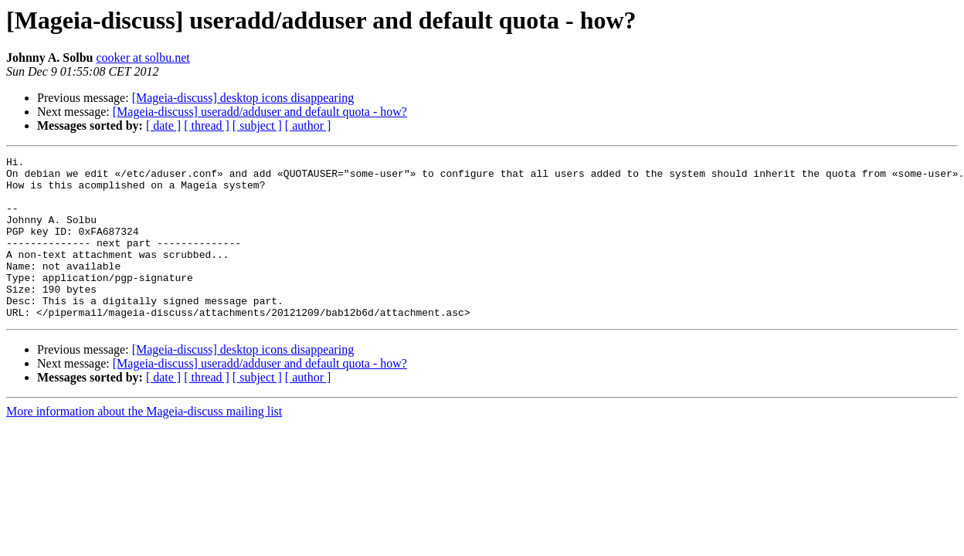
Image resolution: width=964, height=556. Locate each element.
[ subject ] (257, 125)
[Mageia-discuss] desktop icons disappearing (243, 97)
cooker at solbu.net (143, 57)
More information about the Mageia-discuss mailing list (144, 443)
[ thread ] (206, 125)
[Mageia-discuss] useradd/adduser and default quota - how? (260, 111)
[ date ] (163, 125)
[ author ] (308, 125)
